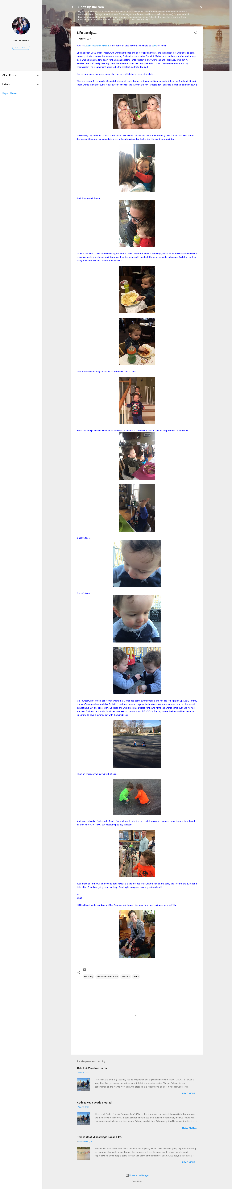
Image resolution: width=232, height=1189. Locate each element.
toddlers (126, 976)
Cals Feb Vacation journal (92, 1068)
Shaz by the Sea (91, 7)
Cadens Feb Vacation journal (94, 1102)
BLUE (154, 45)
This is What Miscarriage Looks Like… (100, 1137)
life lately (88, 976)
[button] (195, 33)
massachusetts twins (107, 976)
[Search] (201, 8)
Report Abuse (9, 93)
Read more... (189, 1093)
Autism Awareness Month (96, 45)
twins (136, 976)
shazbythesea (21, 40)
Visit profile (21, 48)
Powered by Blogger (137, 1175)
